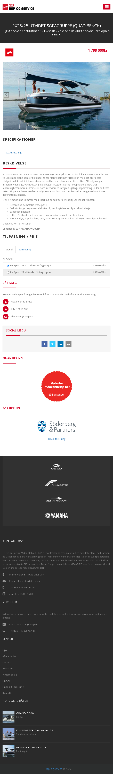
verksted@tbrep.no (27, 624)
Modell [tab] (9, 249)
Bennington (33, 31)
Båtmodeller (9, 656)
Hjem (6, 31)
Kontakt (7, 692)
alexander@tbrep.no (22, 316)
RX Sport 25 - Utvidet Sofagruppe (30, 272)
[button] (11, 96)
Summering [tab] (25, 249)
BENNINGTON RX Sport (32, 747)
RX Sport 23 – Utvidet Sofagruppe (30, 265)
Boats (16, 31)
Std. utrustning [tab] (13, 152)
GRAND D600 (25, 713)
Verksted (8, 668)
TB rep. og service (52, 768)
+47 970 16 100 (19, 309)
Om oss (7, 662)
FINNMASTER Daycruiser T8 (34, 730)
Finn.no (7, 680)
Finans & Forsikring (13, 686)
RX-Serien (51, 31)
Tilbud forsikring (56, 438)
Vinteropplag (10, 674)
